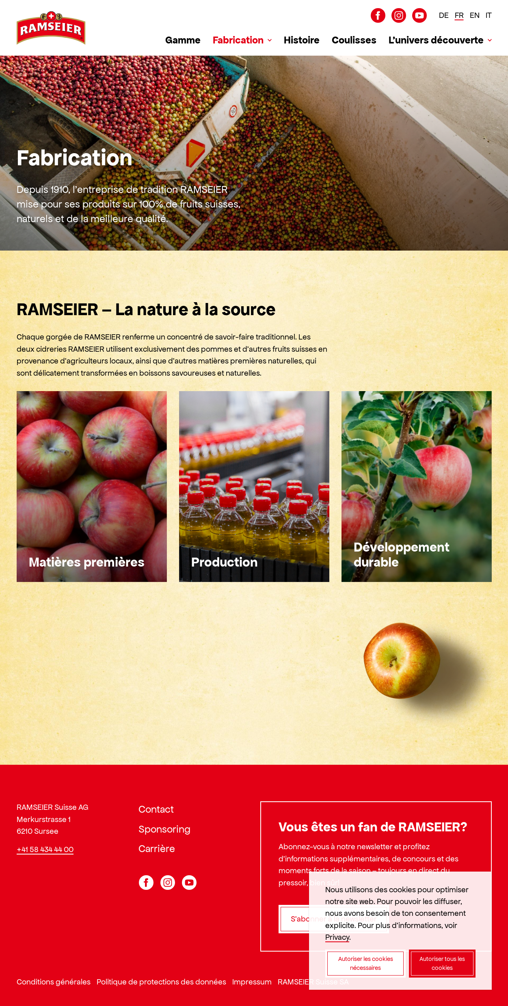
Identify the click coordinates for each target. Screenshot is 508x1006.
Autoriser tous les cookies (442, 963)
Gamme (183, 39)
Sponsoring (164, 829)
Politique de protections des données (161, 982)
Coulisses (354, 39)
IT (489, 15)
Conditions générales (54, 982)
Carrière (156, 848)
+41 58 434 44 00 (45, 849)
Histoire (302, 39)
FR (459, 15)
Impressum (252, 982)
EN (475, 15)
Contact (156, 809)
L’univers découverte (436, 39)
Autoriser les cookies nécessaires (365, 963)
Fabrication (238, 39)
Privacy (337, 937)
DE (444, 15)
